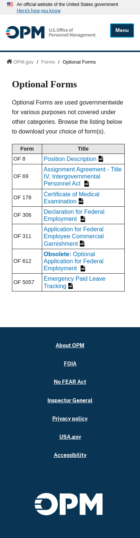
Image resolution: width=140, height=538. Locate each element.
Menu (122, 30)
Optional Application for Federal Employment (73, 261)
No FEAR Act (70, 381)
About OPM (70, 345)
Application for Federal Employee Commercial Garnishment (74, 236)
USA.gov (70, 437)
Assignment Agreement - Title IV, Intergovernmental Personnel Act (83, 176)
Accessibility (70, 455)
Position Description (73, 159)
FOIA (70, 363)
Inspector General (70, 400)
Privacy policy (70, 418)
